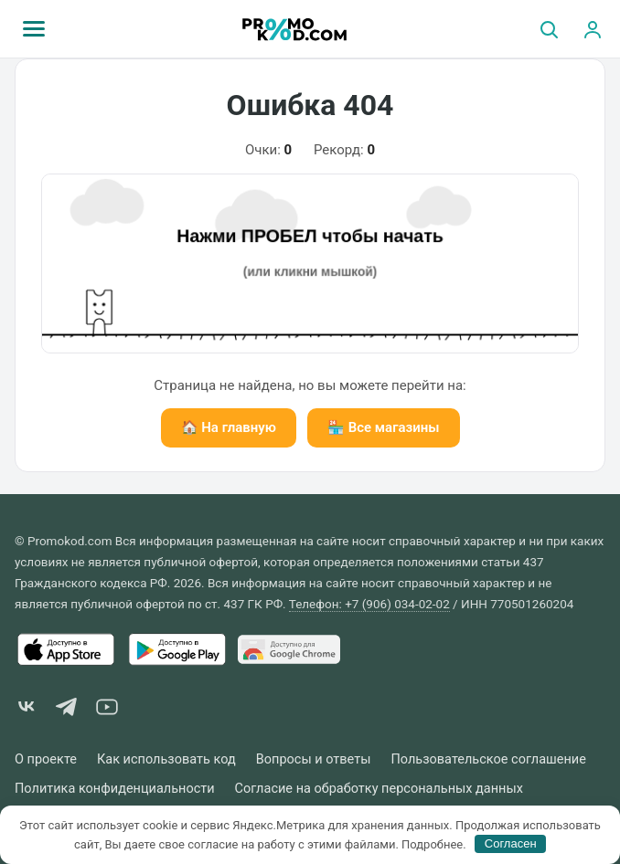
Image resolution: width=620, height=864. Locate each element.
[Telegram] (67, 710)
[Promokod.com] (294, 29)
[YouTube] (107, 710)
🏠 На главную (228, 427)
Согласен (511, 843)
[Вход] (592, 29)
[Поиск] (548, 29)
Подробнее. (433, 843)
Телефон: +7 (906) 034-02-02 (369, 603)
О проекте (46, 759)
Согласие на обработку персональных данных (379, 788)
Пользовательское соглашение (487, 759)
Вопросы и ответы (313, 759)
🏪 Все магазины (383, 427)
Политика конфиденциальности (115, 788)
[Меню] (34, 29)
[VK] (26, 710)
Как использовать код (166, 759)
